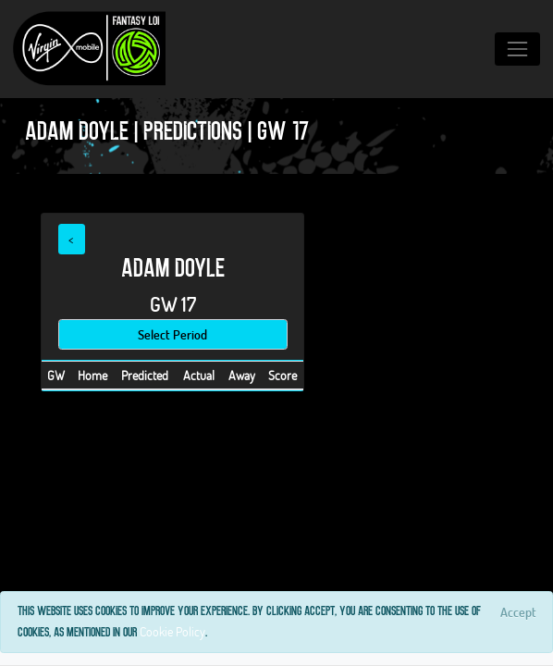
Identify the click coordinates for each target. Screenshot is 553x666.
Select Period (172, 334)
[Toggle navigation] (517, 48)
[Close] (518, 611)
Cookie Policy (172, 631)
